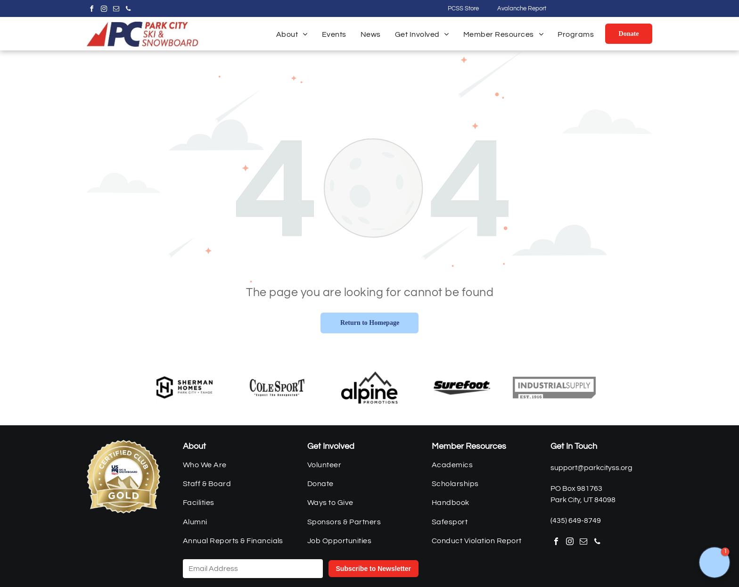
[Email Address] (253, 568)
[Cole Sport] (277, 387)
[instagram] (103, 10)
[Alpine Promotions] (369, 387)
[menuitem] (292, 34)
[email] (116, 10)
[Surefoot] (461, 387)
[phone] (128, 10)
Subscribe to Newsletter (373, 568)
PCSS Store (463, 8)
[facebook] (91, 10)
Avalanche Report (521, 8)
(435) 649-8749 (575, 520)
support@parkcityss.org (591, 467)
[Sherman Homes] (184, 387)
